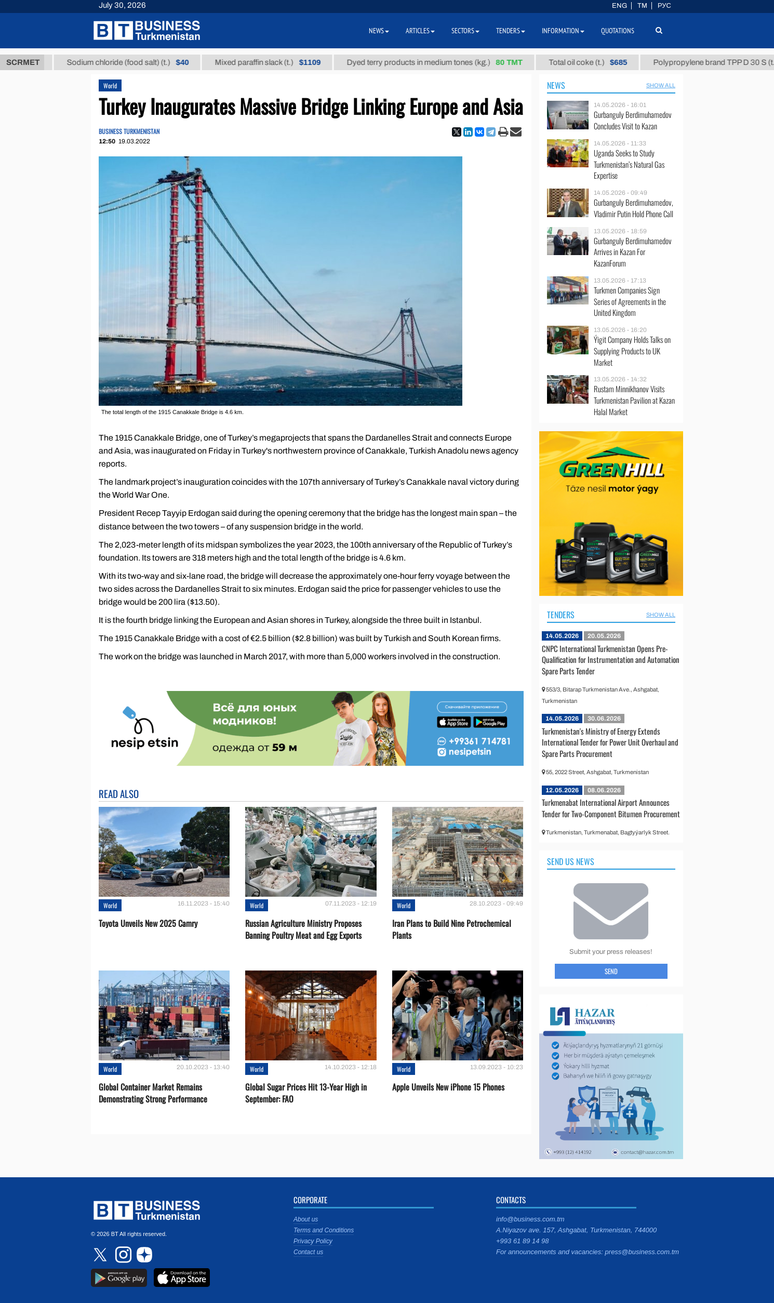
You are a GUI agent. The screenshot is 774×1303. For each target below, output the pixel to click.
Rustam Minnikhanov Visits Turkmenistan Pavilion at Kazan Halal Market (634, 400)
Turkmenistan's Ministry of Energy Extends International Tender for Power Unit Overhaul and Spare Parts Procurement (610, 742)
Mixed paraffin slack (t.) (280, 62)
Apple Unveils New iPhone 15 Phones (448, 1087)
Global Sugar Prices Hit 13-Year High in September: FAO (306, 1093)
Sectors (465, 30)
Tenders (561, 614)
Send (611, 971)
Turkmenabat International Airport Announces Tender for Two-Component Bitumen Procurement (611, 807)
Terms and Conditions (323, 1230)
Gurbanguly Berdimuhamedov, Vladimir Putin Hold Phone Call (633, 208)
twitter (101, 1254)
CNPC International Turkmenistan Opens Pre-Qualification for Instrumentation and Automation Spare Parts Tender (610, 659)
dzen (142, 1254)
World (110, 85)
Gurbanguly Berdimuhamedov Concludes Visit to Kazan (633, 120)
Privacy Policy (312, 1241)
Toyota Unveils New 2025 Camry (148, 923)
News (556, 85)
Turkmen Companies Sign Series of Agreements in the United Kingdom (630, 301)
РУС (664, 5)
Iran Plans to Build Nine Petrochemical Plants (451, 929)
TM (642, 5)
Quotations (617, 30)
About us (305, 1219)
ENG (619, 5)
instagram (122, 1254)
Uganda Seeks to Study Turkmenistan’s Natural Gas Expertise (629, 164)
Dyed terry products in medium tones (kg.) (447, 62)
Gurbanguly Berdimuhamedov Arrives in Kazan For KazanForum (633, 252)
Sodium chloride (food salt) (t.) (140, 62)
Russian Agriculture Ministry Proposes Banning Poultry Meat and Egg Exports (303, 929)
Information (563, 30)
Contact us (308, 1252)
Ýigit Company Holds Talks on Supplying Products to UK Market (632, 351)
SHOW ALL (660, 85)
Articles (420, 30)
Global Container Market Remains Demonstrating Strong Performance (153, 1093)
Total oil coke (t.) (601, 62)
